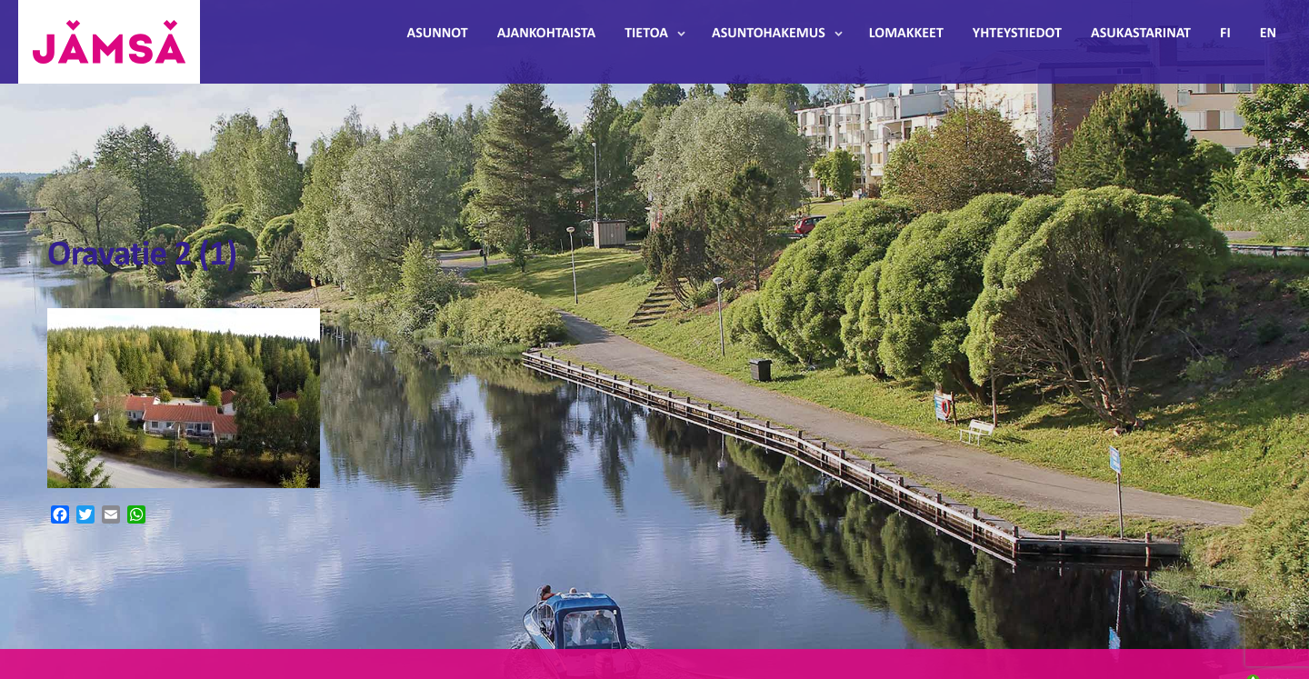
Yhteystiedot (1017, 33)
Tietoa (646, 33)
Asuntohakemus (768, 33)
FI (1225, 33)
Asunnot (437, 33)
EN (1268, 33)
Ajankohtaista (546, 33)
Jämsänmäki (109, 42)
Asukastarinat (1141, 33)
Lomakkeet (906, 33)
